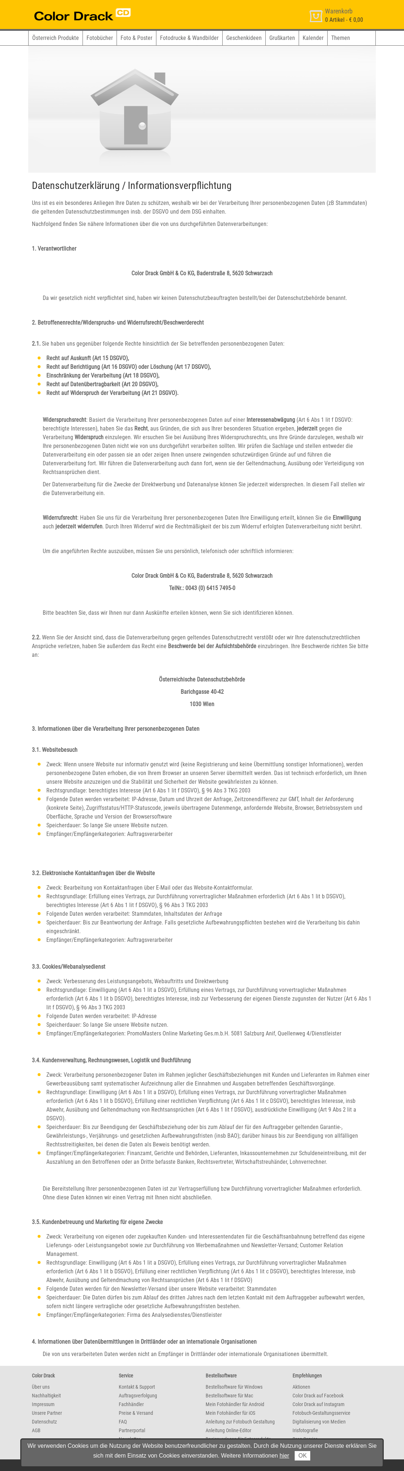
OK (302, 1456)
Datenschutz (44, 1422)
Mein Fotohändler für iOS (230, 1413)
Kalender (313, 37)
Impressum (43, 1404)
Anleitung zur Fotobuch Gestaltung (240, 1422)
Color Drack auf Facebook (318, 1395)
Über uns (41, 1387)
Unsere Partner (47, 1413)
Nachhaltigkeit (46, 1395)
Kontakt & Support (137, 1387)
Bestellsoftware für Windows (234, 1387)
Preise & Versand (136, 1413)
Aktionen (301, 1387)
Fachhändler (131, 1404)
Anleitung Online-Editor (228, 1430)
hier (284, 1456)
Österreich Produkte (55, 37)
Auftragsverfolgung (138, 1395)
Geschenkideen (244, 37)
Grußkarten (282, 37)
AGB (36, 1430)
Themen (340, 37)
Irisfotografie (305, 1430)
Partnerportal (132, 1430)
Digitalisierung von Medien (319, 1422)
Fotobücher (100, 37)
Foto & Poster (136, 37)
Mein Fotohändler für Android (235, 1404)
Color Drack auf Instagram (319, 1404)
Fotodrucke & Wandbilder (189, 37)
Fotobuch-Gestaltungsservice (321, 1413)
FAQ (123, 1422)
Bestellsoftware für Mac (229, 1395)
